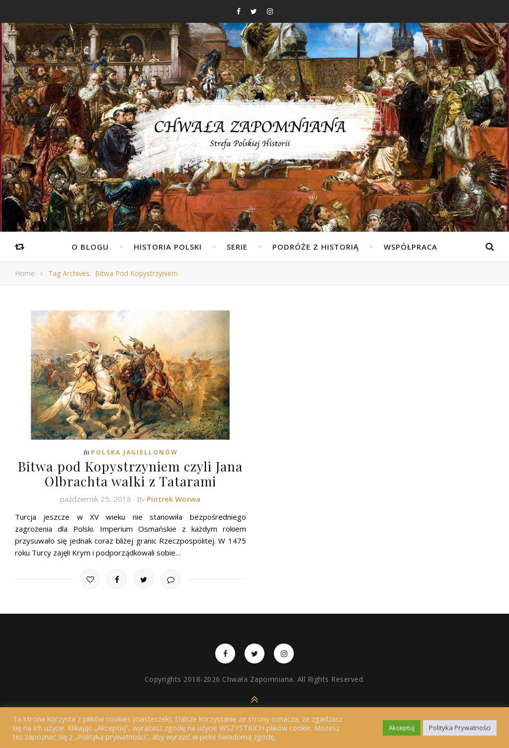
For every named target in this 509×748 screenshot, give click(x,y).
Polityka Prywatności (460, 727)
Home (25, 273)
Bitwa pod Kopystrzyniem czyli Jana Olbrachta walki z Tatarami (130, 473)
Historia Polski (168, 247)
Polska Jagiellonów (134, 452)
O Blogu (90, 247)
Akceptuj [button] (402, 727)
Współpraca (410, 247)
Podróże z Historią (315, 247)
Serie (237, 247)
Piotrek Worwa (173, 498)
